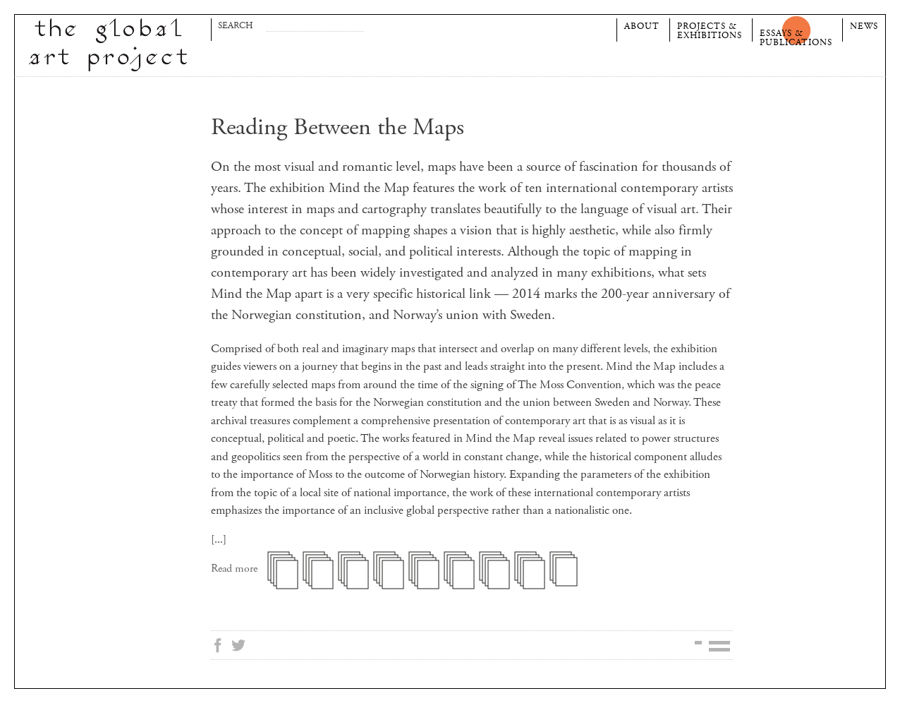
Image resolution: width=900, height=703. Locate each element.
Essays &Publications (796, 37)
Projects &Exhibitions (709, 29)
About (641, 26)
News (864, 26)
